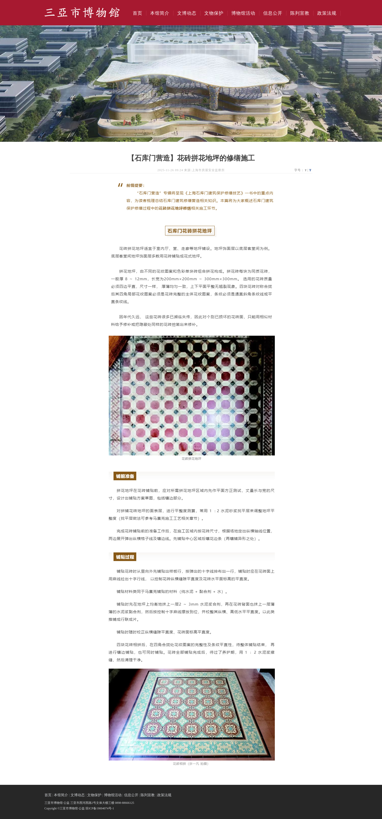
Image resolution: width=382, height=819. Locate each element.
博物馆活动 (243, 13)
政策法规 (326, 13)
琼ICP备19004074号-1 (99, 808)
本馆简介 (159, 13)
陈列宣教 (299, 13)
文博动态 (186, 13)
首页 (137, 13)
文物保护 (213, 13)
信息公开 (272, 13)
